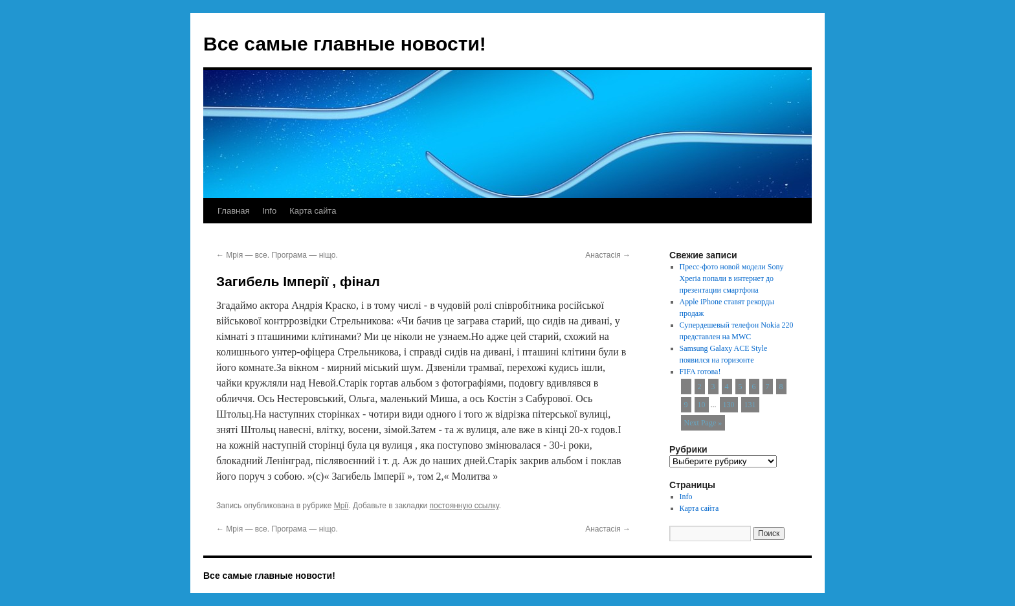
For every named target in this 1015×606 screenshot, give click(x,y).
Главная (233, 211)
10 (702, 404)
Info (269, 211)
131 (750, 404)
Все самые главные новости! (344, 43)
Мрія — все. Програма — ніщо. (277, 255)
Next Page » (703, 422)
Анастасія (607, 255)
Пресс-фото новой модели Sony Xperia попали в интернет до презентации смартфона (732, 278)
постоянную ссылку (464, 505)
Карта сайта (312, 211)
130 (729, 404)
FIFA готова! (700, 371)
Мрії (341, 505)
